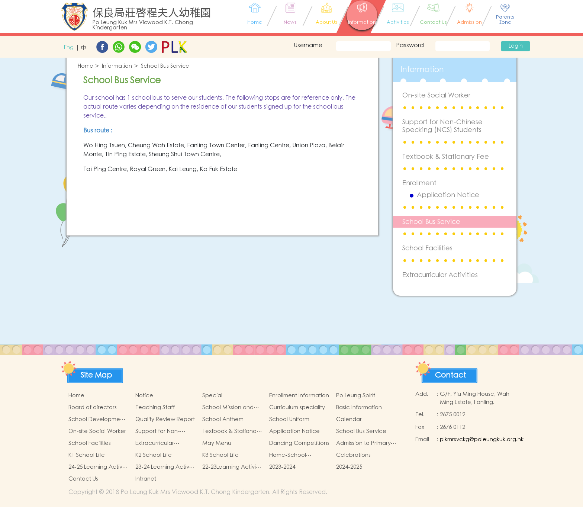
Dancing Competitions (299, 443)
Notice (144, 395)
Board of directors (92, 407)
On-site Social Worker (436, 95)
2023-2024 (282, 467)
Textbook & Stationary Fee (445, 156)
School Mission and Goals (228, 408)
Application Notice (448, 195)
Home (85, 66)
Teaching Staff (155, 407)
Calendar (349, 419)
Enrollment (419, 183)
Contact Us (83, 479)
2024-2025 (349, 467)
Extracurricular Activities (440, 275)
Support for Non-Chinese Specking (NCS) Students (442, 126)
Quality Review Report (165, 419)
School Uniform (289, 419)
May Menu (216, 443)
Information (117, 66)
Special (212, 395)
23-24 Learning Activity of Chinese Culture (165, 467)
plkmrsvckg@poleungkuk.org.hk (482, 439)
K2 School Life (153, 455)
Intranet (145, 479)
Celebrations (353, 455)
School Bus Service (165, 66)
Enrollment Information (299, 395)
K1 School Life (86, 455)
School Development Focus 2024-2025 (96, 419)
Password (410, 45)
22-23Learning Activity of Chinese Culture (231, 467)
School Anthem (223, 419)
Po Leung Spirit (355, 395)
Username (308, 45)
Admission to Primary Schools (363, 443)
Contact (450, 375)
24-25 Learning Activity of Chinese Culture (98, 467)
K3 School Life (220, 455)
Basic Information (359, 407)
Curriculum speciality (297, 407)
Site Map (96, 375)
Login (516, 46)
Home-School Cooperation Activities (299, 455)
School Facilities (427, 248)
